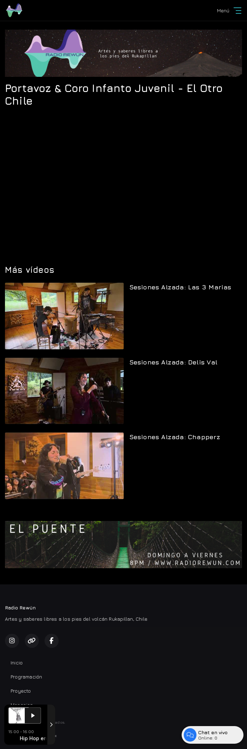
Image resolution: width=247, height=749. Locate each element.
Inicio (17, 662)
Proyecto (21, 691)
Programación (26, 677)
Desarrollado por (31, 735)
